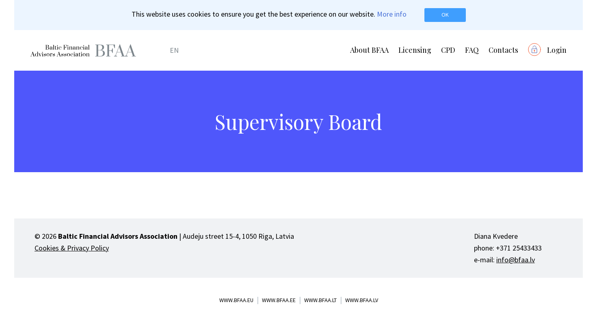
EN (174, 50)
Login (557, 50)
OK (445, 14)
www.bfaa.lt (320, 300)
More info (392, 14)
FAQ (472, 50)
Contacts (503, 50)
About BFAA (369, 50)
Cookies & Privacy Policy (72, 248)
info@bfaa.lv (515, 259)
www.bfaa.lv (361, 300)
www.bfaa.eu (236, 300)
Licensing (414, 50)
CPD (448, 50)
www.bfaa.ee (279, 300)
